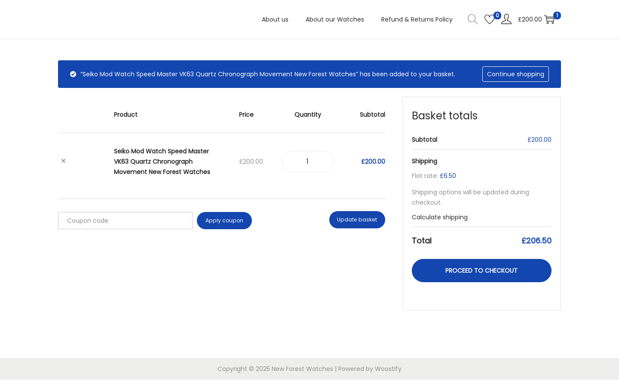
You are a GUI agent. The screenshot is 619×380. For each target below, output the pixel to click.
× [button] (64, 161)
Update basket (358, 220)
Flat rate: (434, 175)
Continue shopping (515, 74)
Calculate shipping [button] (440, 217)
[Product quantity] (307, 162)
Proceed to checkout (481, 270)
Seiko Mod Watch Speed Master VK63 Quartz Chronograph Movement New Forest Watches (162, 161)
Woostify (388, 369)
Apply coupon (223, 220)
